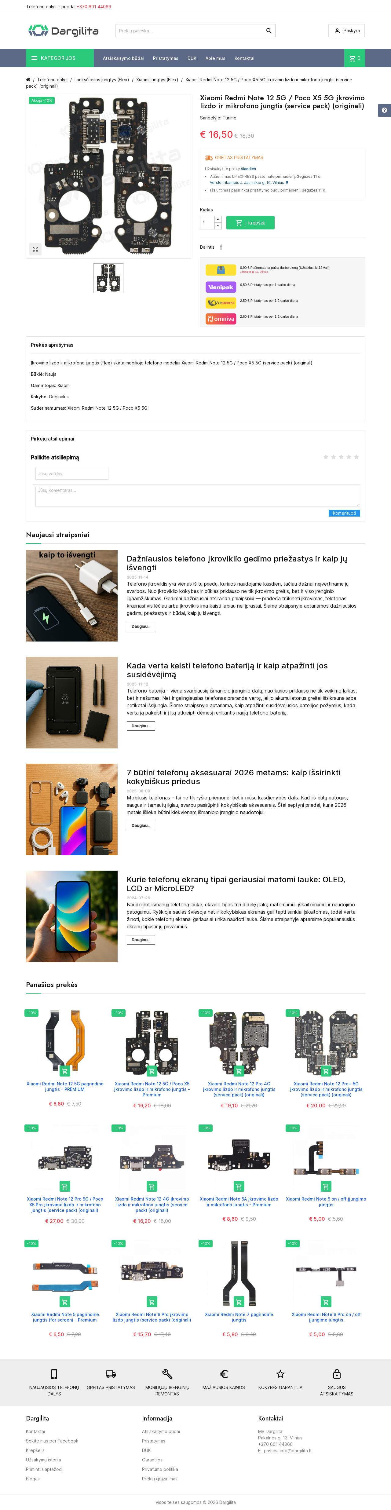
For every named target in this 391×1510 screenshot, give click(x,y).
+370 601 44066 (94, 6)
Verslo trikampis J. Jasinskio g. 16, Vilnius (249, 182)
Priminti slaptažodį (44, 1469)
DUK (192, 58)
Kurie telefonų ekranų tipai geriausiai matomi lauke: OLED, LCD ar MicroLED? (236, 884)
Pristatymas (165, 58)
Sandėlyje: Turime (218, 117)
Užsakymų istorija (43, 1459)
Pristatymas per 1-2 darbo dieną (269, 300)
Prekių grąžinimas (159, 1478)
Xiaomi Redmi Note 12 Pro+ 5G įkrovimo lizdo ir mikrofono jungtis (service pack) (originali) (326, 1089)
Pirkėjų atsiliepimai (52, 439)
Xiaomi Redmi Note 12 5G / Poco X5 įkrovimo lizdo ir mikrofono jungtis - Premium (152, 1089)
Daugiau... (141, 626)
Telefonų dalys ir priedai (68, 6)
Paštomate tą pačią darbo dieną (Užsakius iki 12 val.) (300, 270)
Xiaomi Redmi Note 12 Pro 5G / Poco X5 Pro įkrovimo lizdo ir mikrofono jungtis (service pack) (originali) (65, 1204)
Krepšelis (35, 1450)
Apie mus (215, 58)
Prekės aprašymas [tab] (52, 345)
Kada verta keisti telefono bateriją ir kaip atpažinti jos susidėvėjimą (227, 670)
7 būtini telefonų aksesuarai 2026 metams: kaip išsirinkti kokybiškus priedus (234, 777)
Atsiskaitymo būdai (123, 58)
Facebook (221, 247)
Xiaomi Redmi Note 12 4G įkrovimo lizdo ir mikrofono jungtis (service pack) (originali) (152, 1204)
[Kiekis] (207, 222)
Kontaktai (244, 58)
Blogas (33, 1478)
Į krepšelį (250, 222)
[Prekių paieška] (195, 30)
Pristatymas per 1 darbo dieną (267, 285)
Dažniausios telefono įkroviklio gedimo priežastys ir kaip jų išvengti (237, 563)
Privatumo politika (160, 1469)
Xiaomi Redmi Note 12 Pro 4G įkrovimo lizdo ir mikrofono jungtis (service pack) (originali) (239, 1089)
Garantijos (152, 1459)
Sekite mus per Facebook (52, 1440)
